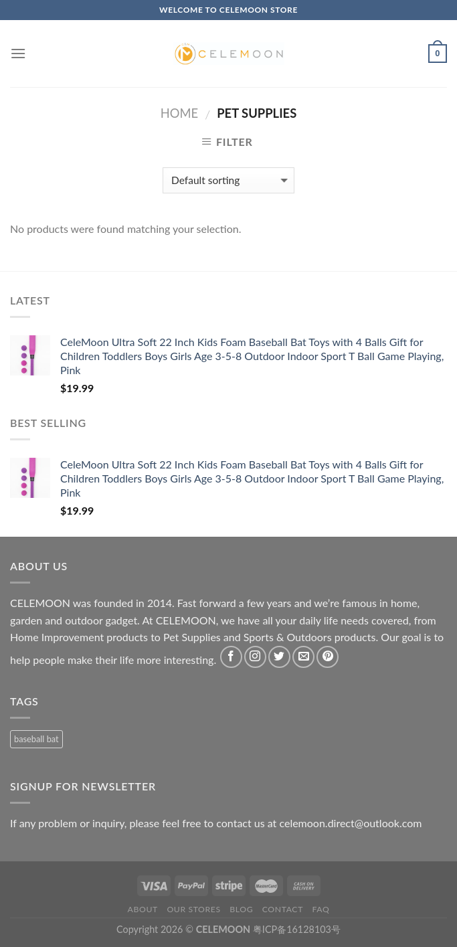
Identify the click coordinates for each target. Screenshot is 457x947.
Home (179, 113)
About (143, 909)
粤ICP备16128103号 (297, 929)
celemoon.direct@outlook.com (350, 822)
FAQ (321, 909)
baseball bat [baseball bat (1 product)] (36, 739)
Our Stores (193, 909)
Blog (241, 909)
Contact (282, 909)
